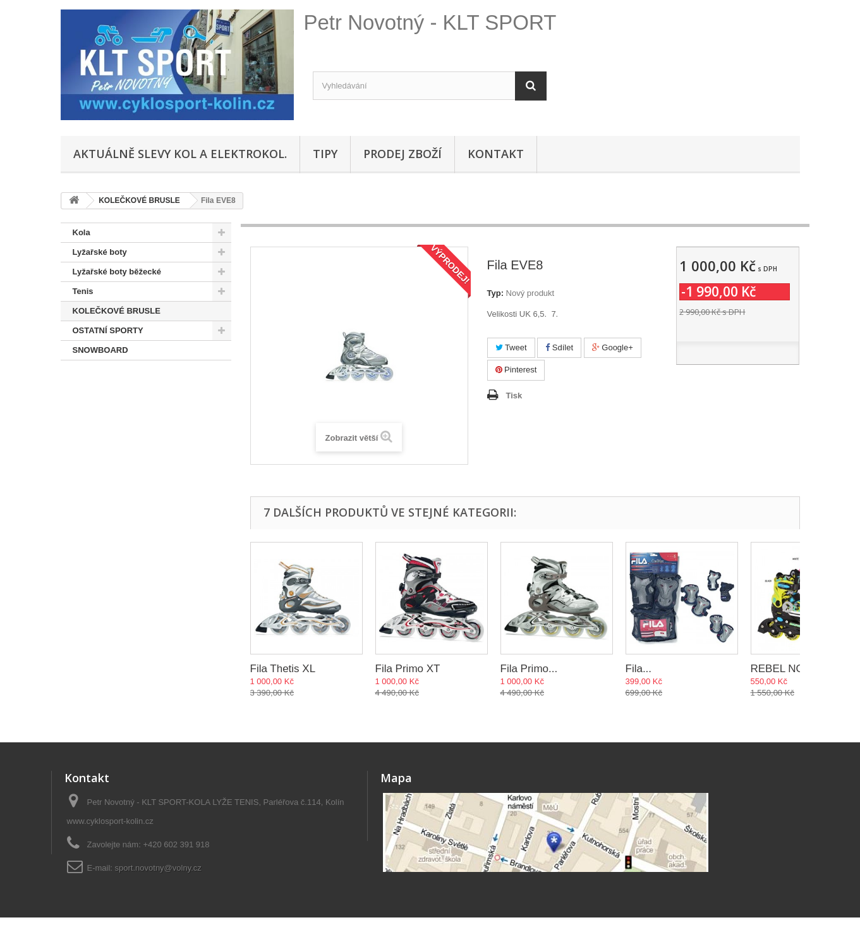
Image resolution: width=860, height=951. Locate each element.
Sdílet (559, 347)
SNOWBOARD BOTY (113, 369)
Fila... (639, 669)
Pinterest (516, 369)
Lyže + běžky (98, 428)
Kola (81, 232)
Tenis (83, 291)
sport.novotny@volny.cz (158, 868)
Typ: (495, 293)
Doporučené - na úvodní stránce (135, 389)
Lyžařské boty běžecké (117, 271)
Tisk (514, 395)
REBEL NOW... (787, 669)
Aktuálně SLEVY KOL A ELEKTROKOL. (180, 153)
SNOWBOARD (100, 350)
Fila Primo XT (407, 669)
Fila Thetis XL (283, 669)
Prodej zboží (402, 153)
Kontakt (496, 153)
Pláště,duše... (99, 409)
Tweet (511, 347)
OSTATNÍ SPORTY (108, 330)
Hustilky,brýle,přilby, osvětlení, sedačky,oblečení (133, 457)
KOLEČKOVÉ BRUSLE (116, 311)
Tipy (325, 153)
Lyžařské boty (100, 252)
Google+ (612, 347)
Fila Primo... (529, 669)
